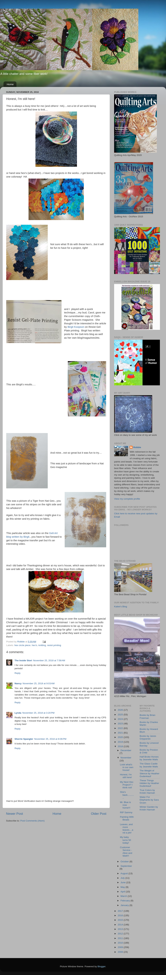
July (123, 878)
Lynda (18, 713)
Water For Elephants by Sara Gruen (149, 800)
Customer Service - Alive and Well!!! (126, 851)
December (126, 750)
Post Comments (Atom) (32, 820)
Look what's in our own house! (126, 767)
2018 (121, 746)
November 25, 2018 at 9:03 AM (39, 683)
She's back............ (127, 795)
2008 (121, 952)
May (123, 887)
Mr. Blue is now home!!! (125, 805)
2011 (121, 938)
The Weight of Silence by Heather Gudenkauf (149, 773)
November (126, 757)
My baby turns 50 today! (125, 840)
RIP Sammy (126, 812)
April (123, 891)
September (126, 866)
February (126, 900)
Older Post (98, 813)
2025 (121, 714)
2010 (121, 942)
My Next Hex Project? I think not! (126, 785)
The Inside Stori (23, 660)
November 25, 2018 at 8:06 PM (50, 739)
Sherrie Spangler (24, 739)
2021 (121, 732)
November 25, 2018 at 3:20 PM (38, 713)
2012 (121, 933)
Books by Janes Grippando (148, 737)
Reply (18, 673)
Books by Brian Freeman (147, 716)
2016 (121, 915)
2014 (121, 924)
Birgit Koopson (76, 327)
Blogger (101, 966)
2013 (121, 929)
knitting (42, 645)
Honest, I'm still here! (126, 776)
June (123, 882)
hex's (34, 645)
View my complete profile (127, 499)
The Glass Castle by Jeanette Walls (149, 765)
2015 (121, 920)
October (125, 861)
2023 (121, 723)
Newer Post (14, 813)
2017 (121, 911)
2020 (121, 737)
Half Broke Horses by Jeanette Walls (149, 758)
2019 (121, 742)
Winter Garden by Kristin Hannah (149, 808)
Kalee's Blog (120, 606)
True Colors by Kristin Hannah (147, 791)
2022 (121, 728)
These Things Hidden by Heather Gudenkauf (149, 783)
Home (10, 84)
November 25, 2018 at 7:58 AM (49, 660)
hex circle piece (22, 645)
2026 (121, 710)
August (124, 873)
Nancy (18, 683)
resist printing (54, 645)
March (124, 896)
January (125, 905)
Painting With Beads (127, 818)
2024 (121, 719)
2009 (121, 947)
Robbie (137, 447)
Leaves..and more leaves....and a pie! (126, 828)
